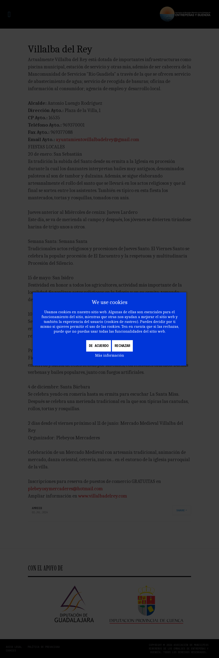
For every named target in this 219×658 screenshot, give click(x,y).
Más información (109, 355)
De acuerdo (98, 346)
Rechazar (122, 346)
